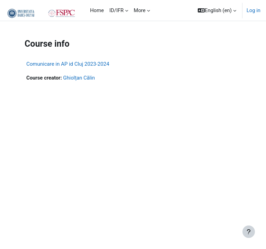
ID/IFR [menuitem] (116, 10)
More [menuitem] (139, 10)
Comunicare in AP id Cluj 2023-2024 (67, 64)
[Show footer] (248, 231)
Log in (253, 10)
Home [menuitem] (97, 10)
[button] (217, 10)
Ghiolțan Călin (79, 78)
